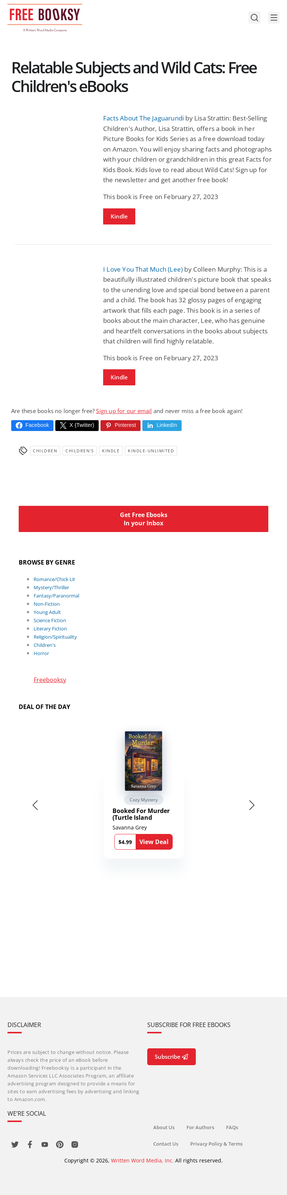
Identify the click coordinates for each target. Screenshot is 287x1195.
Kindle (119, 216)
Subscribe (171, 1056)
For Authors (200, 1127)
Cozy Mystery (144, 800)
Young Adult (47, 612)
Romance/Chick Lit (54, 579)
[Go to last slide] (35, 805)
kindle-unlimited (151, 450)
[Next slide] (252, 805)
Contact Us (165, 1143)
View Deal (154, 842)
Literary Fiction (50, 628)
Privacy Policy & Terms (216, 1143)
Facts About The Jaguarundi (143, 118)
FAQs (232, 1127)
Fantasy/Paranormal (56, 595)
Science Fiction (50, 620)
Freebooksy (50, 680)
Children (45, 450)
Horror (41, 653)
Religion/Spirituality (55, 636)
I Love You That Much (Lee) (143, 269)
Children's (79, 450)
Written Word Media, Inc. (142, 1160)
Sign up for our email (124, 411)
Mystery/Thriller (51, 587)
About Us (164, 1127)
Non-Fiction (47, 603)
